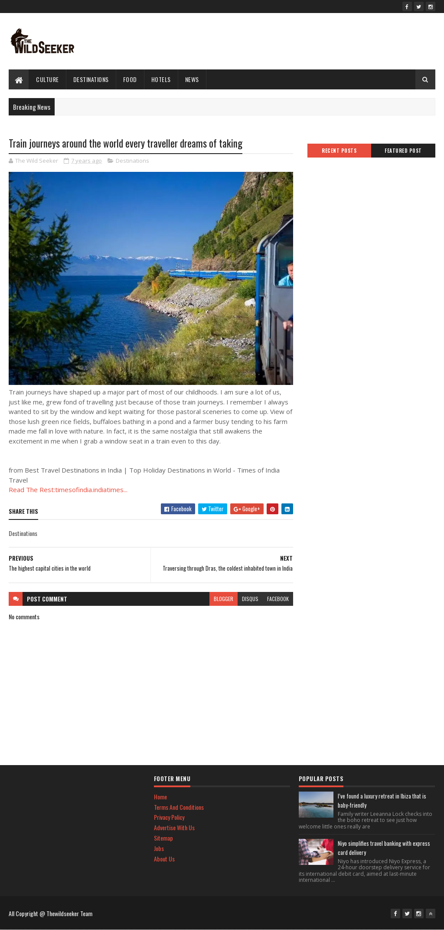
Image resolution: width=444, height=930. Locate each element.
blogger (223, 598)
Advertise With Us (174, 827)
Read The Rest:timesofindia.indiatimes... (68, 489)
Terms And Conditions (179, 807)
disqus (250, 598)
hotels (161, 79)
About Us (164, 858)
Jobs (159, 848)
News (192, 79)
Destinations (91, 79)
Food (130, 79)
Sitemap (163, 837)
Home (160, 796)
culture (47, 79)
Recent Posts (339, 150)
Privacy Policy (169, 817)
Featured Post (403, 150)
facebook (278, 598)
